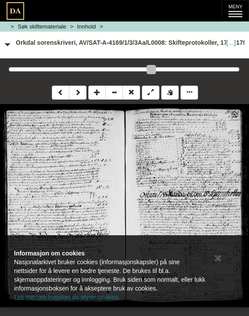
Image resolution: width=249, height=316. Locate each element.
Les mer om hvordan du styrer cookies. (67, 297)
